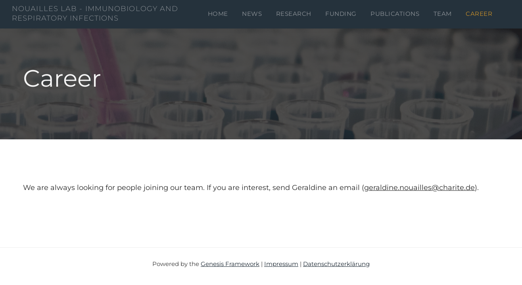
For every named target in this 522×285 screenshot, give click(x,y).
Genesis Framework (230, 264)
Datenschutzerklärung (336, 264)
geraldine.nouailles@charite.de (419, 187)
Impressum (281, 264)
